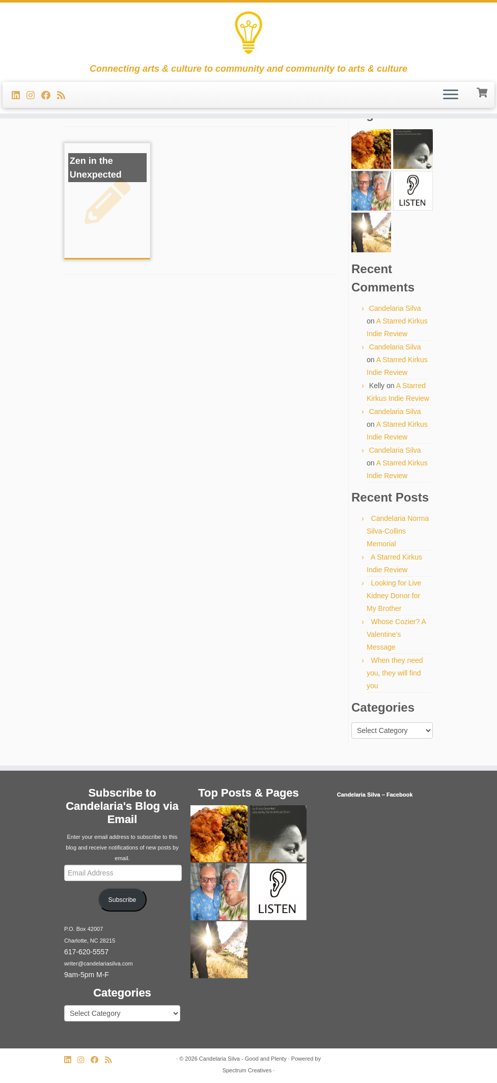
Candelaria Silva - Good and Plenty (243, 1059)
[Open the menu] (450, 95)
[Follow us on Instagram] (33, 96)
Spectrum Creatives (247, 1070)
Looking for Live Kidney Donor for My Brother (394, 595)
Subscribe (122, 899)
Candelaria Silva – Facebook (375, 795)
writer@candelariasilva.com (98, 963)
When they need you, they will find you (395, 673)
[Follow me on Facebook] (49, 96)
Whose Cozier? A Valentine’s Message (396, 634)
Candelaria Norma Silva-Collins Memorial (398, 531)
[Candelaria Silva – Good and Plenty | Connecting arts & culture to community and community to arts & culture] (248, 33)
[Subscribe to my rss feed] (64, 96)
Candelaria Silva (395, 308)
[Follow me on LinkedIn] (19, 96)
